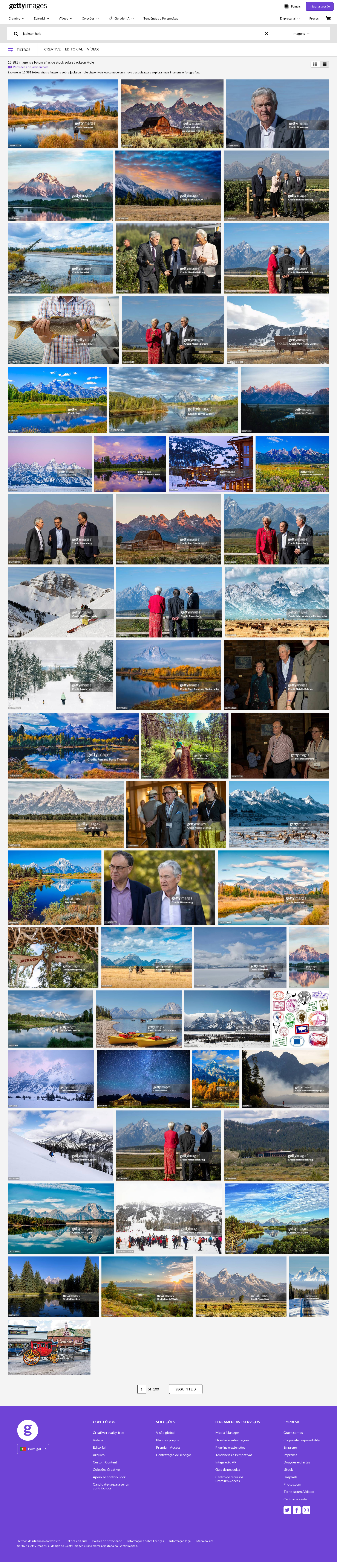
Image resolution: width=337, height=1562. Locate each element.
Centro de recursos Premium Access (229, 1479)
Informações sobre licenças (145, 1541)
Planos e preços (167, 1440)
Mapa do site (205, 1541)
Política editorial (76, 1541)
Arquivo (99, 1455)
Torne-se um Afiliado (298, 1492)
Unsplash (290, 1477)
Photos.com (292, 1484)
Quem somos (293, 1432)
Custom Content (105, 1462)
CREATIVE (52, 49)
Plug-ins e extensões (230, 1447)
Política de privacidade (107, 1541)
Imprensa (290, 1455)
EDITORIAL (74, 49)
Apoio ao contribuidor (109, 1477)
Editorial (99, 1447)
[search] (17, 33)
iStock (288, 1469)
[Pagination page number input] (141, 1389)
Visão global (165, 1432)
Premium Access (168, 1447)
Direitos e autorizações (232, 1440)
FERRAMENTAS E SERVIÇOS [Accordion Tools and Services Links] (237, 1422)
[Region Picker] (33, 1449)
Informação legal (180, 1541)
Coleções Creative (106, 1469)
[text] (143, 33)
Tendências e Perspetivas (233, 1455)
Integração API (226, 1462)
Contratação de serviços (173, 1455)
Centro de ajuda (295, 1499)
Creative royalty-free (108, 1432)
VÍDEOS (93, 49)
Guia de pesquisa (227, 1469)
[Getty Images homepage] (28, 6)
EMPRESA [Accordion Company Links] (291, 1422)
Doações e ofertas (296, 1462)
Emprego (290, 1447)
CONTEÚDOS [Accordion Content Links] (104, 1422)
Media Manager (227, 1432)
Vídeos (98, 1440)
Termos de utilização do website (38, 1541)
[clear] (268, 33)
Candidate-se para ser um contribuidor (111, 1486)
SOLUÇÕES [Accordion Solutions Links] (165, 1422)
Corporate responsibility (301, 1440)
